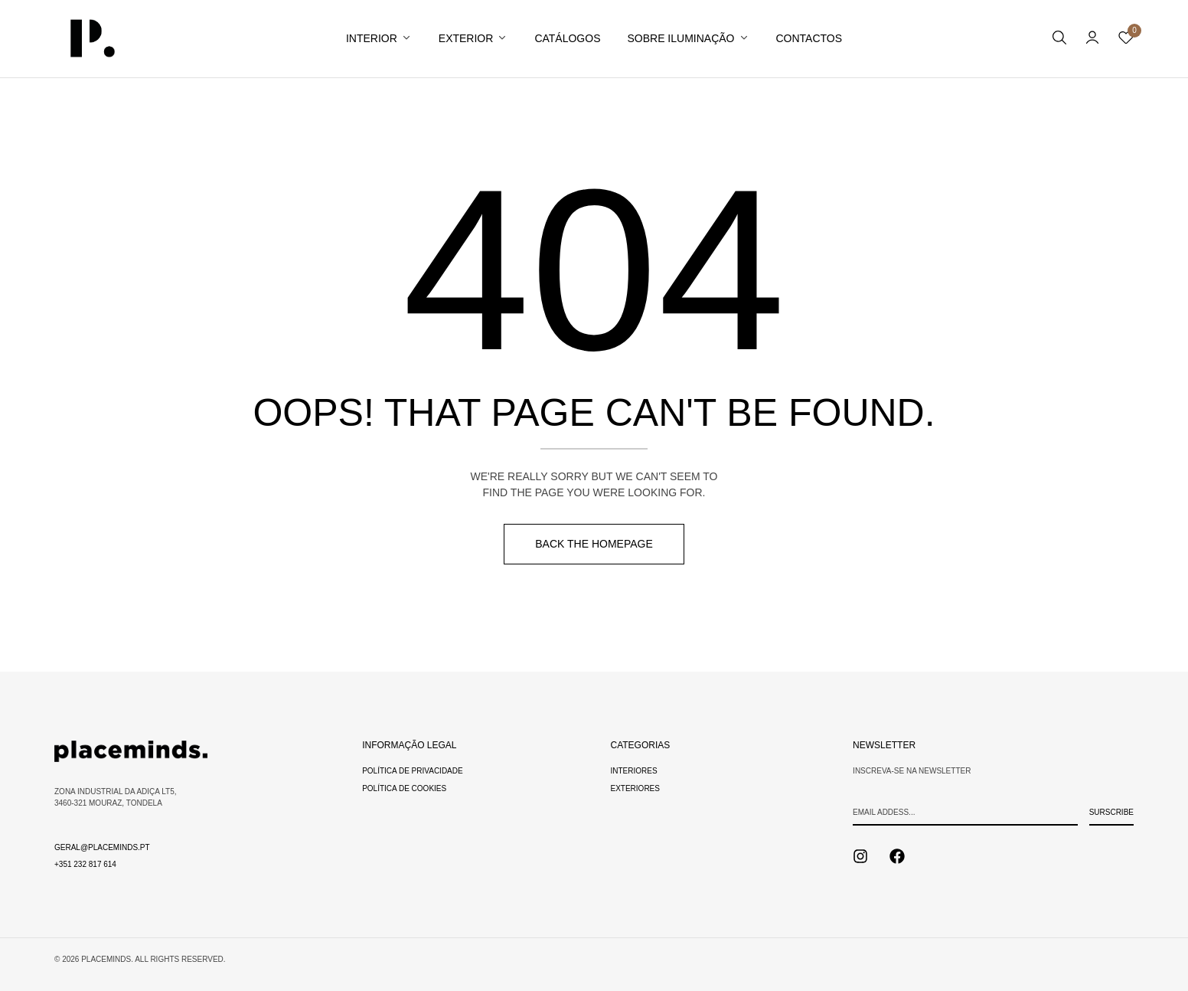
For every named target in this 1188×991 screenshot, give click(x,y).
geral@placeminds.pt (102, 847)
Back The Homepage (594, 544)
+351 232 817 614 (85, 864)
